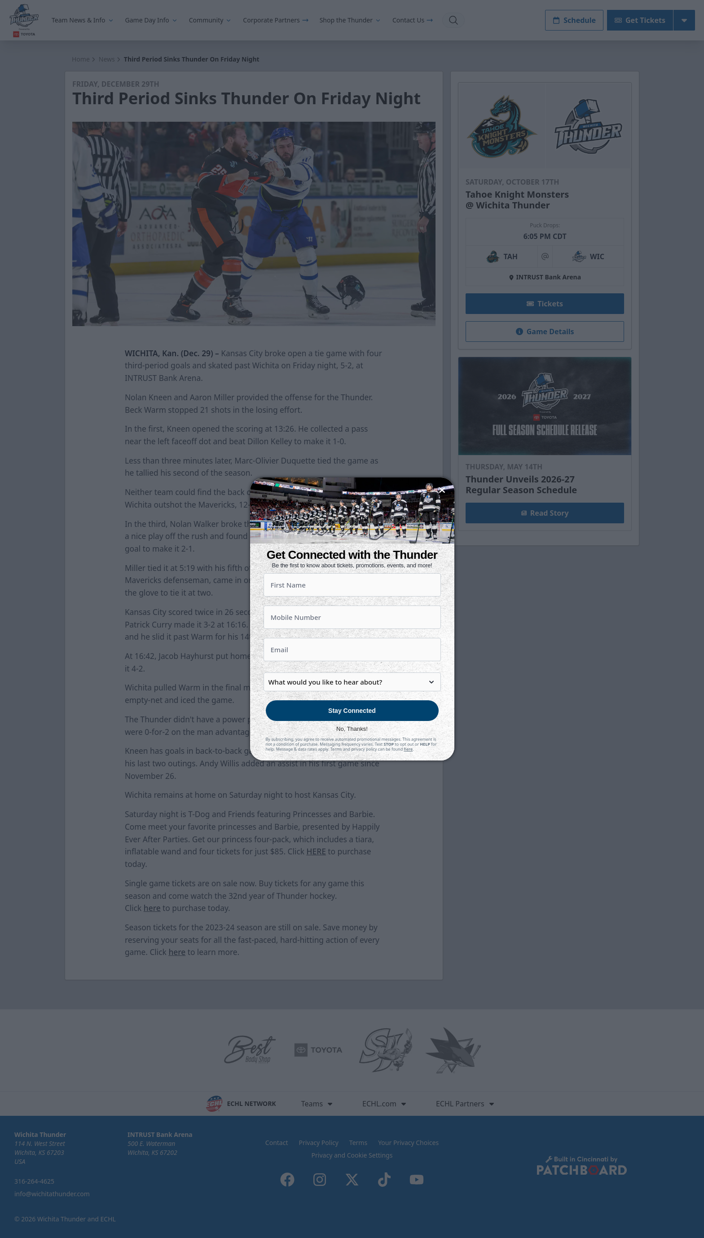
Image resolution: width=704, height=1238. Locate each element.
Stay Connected (352, 710)
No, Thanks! (352, 728)
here (408, 749)
